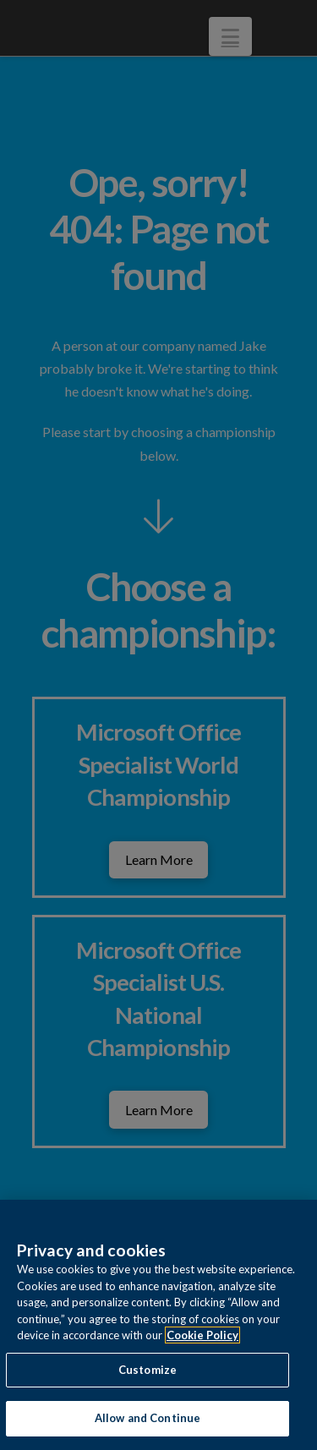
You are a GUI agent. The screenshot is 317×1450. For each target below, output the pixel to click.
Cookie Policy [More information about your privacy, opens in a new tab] (202, 1335)
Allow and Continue (147, 1418)
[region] (158, 1325)
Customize (147, 1369)
